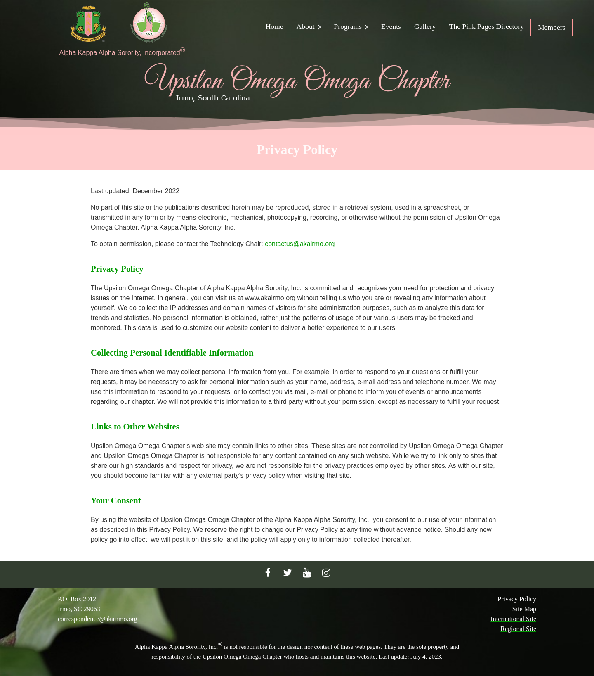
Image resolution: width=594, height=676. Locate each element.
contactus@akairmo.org (300, 243)
